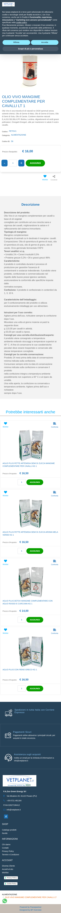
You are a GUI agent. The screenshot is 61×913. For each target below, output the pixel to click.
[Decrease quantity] (4, 163)
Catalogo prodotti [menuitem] (9, 830)
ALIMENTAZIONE (9, 894)
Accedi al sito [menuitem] (7, 869)
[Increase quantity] (21, 163)
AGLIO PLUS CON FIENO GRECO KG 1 (20, 670)
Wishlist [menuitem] (5, 872)
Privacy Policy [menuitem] (8, 851)
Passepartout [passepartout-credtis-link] (35, 907)
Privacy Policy (12, 877)
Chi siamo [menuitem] (6, 844)
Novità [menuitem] (4, 833)
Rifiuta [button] (16, 42)
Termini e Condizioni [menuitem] (10, 854)
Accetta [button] (44, 42)
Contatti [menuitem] (5, 848)
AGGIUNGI (35, 163)
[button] (30, 65)
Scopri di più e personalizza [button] (30, 49)
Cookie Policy (11, 883)
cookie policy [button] (21, 22)
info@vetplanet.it (14, 810)
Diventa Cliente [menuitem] (8, 866)
